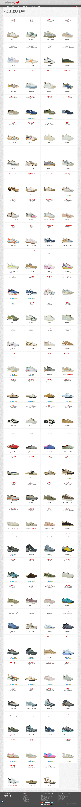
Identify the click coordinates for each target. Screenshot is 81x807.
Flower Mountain (68, 225)
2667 (31, 329)
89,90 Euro (13, 580)
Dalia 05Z (31, 20)
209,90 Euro (13, 657)
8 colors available (13, 452)
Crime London (68, 173)
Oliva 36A (68, 303)
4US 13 (13, 663)
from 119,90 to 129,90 (67, 734)
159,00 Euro (13, 39)
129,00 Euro (13, 297)
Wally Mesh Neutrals (50, 560)
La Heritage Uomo (49, 174)
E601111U (31, 46)
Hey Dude (13, 96)
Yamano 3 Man (68, 226)
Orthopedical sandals (31, 767)
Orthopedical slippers (49, 381)
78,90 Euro (31, 374)
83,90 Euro (49, 374)
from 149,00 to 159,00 (13, 219)
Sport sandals (49, 510)
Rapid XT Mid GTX (67, 689)
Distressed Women (31, 200)
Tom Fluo (49, 354)
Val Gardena (13, 431)
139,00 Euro (67, 39)
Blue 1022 (13, 20)
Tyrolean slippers (13, 433)
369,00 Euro (49, 91)
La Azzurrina (49, 149)
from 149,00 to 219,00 (13, 271)
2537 (50, 329)
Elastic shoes (13, 587)
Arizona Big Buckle (68, 380)
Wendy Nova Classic (68, 560)
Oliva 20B (68, 123)
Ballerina (31, 510)
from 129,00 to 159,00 (13, 142)
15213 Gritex (31, 534)
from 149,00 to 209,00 (67, 245)
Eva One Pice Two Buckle (31, 406)
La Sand (49, 637)
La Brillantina (67, 149)
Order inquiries (25, 797)
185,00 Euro (31, 39)
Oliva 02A (50, 303)
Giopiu (13, 19)
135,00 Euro (31, 65)
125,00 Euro (67, 605)
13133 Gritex (67, 534)
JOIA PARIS (49, 276)
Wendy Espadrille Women (31, 97)
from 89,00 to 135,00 (31, 399)
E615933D (68, 740)
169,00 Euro (67, 322)
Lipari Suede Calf (67, 329)
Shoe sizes (24, 798)
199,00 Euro (34, 528)
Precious (49, 766)
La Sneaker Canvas (13, 71)
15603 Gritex (49, 534)
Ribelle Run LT (68, 663)
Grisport (13, 533)
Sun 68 (67, 276)
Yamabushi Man (31, 252)
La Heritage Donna (31, 174)
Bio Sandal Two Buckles (13, 406)
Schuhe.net (68, 803)
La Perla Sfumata (31, 71)
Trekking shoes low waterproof (31, 484)
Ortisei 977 (13, 432)
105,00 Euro (67, 297)
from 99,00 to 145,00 (49, 399)
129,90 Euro (13, 554)
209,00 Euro (31, 142)
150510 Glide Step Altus (49, 252)
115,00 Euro (13, 65)
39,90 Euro (13, 451)
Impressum (24, 800)
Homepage (5, 15)
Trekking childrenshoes (49, 716)
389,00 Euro (13, 91)
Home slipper (31, 433)
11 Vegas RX (31, 560)
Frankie (31, 457)
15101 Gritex (13, 560)
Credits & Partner (26, 801)
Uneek (49, 509)
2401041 (49, 277)
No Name (13, 45)
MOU (13, 405)
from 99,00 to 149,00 (68, 399)
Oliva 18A (50, 123)
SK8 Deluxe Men (13, 200)
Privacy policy (61, 798)
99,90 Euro (15, 682)
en (62, 0)
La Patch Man (68, 71)
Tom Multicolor (13, 303)
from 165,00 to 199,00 (49, 39)
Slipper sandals (31, 381)
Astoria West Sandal (31, 612)
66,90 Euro (49, 117)
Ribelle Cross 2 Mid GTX (31, 637)
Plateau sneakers (49, 21)
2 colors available (50, 272)
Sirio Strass (13, 226)
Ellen (13, 457)
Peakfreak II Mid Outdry (13, 612)
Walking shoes (68, 253)
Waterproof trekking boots (31, 536)
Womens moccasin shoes (13, 124)
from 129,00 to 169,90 (31, 708)
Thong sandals (13, 381)
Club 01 (49, 226)
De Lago (13, 328)
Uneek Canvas (50, 612)
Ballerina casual (67, 407)
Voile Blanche (31, 122)
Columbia (68, 585)
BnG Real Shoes (13, 70)
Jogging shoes (49, 253)
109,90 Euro (67, 554)
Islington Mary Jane (31, 509)
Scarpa (67, 611)
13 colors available (31, 401)
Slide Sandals (49, 458)
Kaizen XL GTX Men (13, 277)
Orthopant (31, 431)
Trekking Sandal (31, 613)
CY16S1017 (31, 277)
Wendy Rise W (31, 586)
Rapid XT (13, 689)
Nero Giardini (31, 45)
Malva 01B (50, 457)
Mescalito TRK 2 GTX (31, 715)
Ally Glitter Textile (13, 354)
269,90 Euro (31, 734)
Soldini (67, 45)
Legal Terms (61, 799)
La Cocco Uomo (31, 149)
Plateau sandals (13, 407)
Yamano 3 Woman (13, 252)
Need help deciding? (26, 799)
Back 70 (68, 199)
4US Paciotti (31, 276)
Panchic (49, 19)
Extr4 (68, 250)
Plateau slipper (31, 407)
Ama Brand (49, 45)
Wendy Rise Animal (13, 97)
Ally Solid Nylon (31, 354)
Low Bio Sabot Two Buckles (49, 406)
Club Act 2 (31, 123)
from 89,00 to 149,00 (13, 399)
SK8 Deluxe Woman (68, 174)
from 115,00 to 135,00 (31, 245)
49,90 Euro (49, 451)
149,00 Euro (67, 65)
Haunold (68, 431)
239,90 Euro (49, 708)
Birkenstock (13, 379)
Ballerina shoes (13, 458)
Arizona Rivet (49, 380)
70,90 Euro (13, 117)
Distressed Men (50, 200)
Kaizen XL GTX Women (67, 252)
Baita (31, 432)
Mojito (31, 689)
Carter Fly (13, 46)
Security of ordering (62, 797)
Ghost (49, 740)
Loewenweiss (49, 431)
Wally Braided (49, 97)
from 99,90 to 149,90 (31, 580)
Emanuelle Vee (67, 353)
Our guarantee (61, 795)
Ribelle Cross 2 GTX (68, 612)
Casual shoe (68, 278)
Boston (31, 766)
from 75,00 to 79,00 (68, 451)
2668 (13, 329)
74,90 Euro (31, 117)
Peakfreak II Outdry (68, 586)
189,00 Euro (13, 708)
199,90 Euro (67, 477)
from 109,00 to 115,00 (49, 528)
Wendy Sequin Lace (13, 586)
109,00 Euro (49, 271)
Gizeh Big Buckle (13, 380)
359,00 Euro (67, 91)
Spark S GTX (31, 483)
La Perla (49, 71)
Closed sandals (49, 407)
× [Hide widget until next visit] (3, 800)
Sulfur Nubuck (68, 457)
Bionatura (31, 559)
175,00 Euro (31, 322)
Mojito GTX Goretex (13, 715)
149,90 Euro (49, 554)
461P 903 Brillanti (67, 354)
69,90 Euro (31, 451)
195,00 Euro (67, 348)
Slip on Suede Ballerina (67, 406)
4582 (50, 46)
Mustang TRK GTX (49, 689)
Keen (49, 508)
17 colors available (68, 401)
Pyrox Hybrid (13, 483)
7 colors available (13, 221)
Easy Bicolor (49, 432)
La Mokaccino (13, 149)
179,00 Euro (15, 528)
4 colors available (50, 41)
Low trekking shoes (68, 458)
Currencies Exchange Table (46, 800)
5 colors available (13, 401)
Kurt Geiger (13, 508)
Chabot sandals (31, 458)
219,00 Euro (31, 271)
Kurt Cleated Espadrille (13, 509)
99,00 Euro (70, 374)
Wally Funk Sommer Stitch (68, 97)
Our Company (25, 795)
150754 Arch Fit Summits (49, 663)
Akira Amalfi (68, 46)
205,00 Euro (49, 245)
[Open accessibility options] (2, 801)
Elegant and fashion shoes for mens (31, 47)
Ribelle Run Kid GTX (68, 715)
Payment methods (44, 799)
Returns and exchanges (45, 798)
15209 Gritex (13, 534)
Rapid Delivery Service (45, 797)
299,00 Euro (52, 297)
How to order (43, 795)
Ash (49, 765)
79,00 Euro (33, 297)
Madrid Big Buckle (31, 380)
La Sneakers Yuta (13, 174)
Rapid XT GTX (13, 637)
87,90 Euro (13, 322)
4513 (31, 303)
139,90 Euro (31, 554)
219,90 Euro (67, 708)
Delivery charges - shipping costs (46, 796)
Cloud (31, 226)
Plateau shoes (13, 510)
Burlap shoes (13, 98)
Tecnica (68, 456)
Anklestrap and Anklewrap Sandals (49, 767)
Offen (68, 432)
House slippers (49, 433)
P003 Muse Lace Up (50, 20)
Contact (24, 796)
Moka (13, 123)
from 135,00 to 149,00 (31, 785)
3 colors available (68, 195)
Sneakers (13, 21)
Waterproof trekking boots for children (68, 716)
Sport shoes (31, 253)
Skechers (49, 250)
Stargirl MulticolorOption (67, 277)
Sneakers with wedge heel (13, 47)
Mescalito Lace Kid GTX (49, 715)
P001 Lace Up (68, 20)
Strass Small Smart (68, 200)
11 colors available (13, 272)
